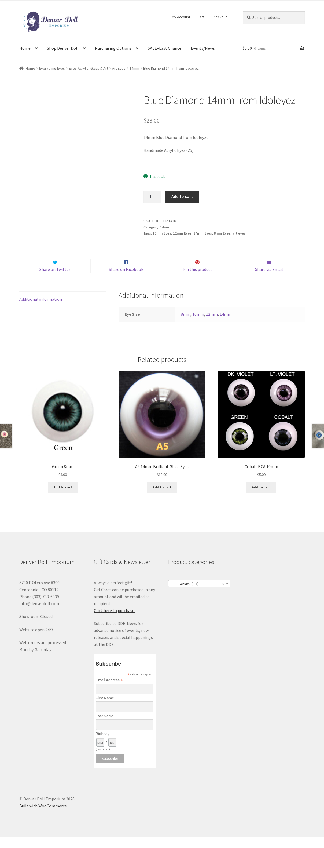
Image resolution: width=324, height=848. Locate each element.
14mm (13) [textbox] (197, 595)
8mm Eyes (222, 233)
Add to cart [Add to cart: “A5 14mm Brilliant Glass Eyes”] (162, 498)
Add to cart (182, 196)
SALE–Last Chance (164, 48)
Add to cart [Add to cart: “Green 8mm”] (62, 498)
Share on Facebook (126, 280)
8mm (185, 325)
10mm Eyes (162, 233)
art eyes (239, 233)
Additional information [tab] (40, 310)
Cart (201, 17)
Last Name (105, 727)
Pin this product (197, 280)
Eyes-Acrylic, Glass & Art (88, 68)
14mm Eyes (202, 233)
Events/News (203, 48)
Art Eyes (119, 68)
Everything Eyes (52, 68)
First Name (105, 709)
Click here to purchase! (114, 621)
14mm (134, 68)
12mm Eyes (182, 233)
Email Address (109, 691)
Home (25, 48)
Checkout (219, 17)
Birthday (102, 745)
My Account (181, 17)
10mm (198, 325)
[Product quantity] (152, 197)
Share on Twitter (54, 280)
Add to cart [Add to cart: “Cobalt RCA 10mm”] (261, 498)
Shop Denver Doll (63, 48)
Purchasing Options (113, 48)
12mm (212, 325)
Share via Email (269, 280)
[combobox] (199, 595)
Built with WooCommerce (43, 817)
